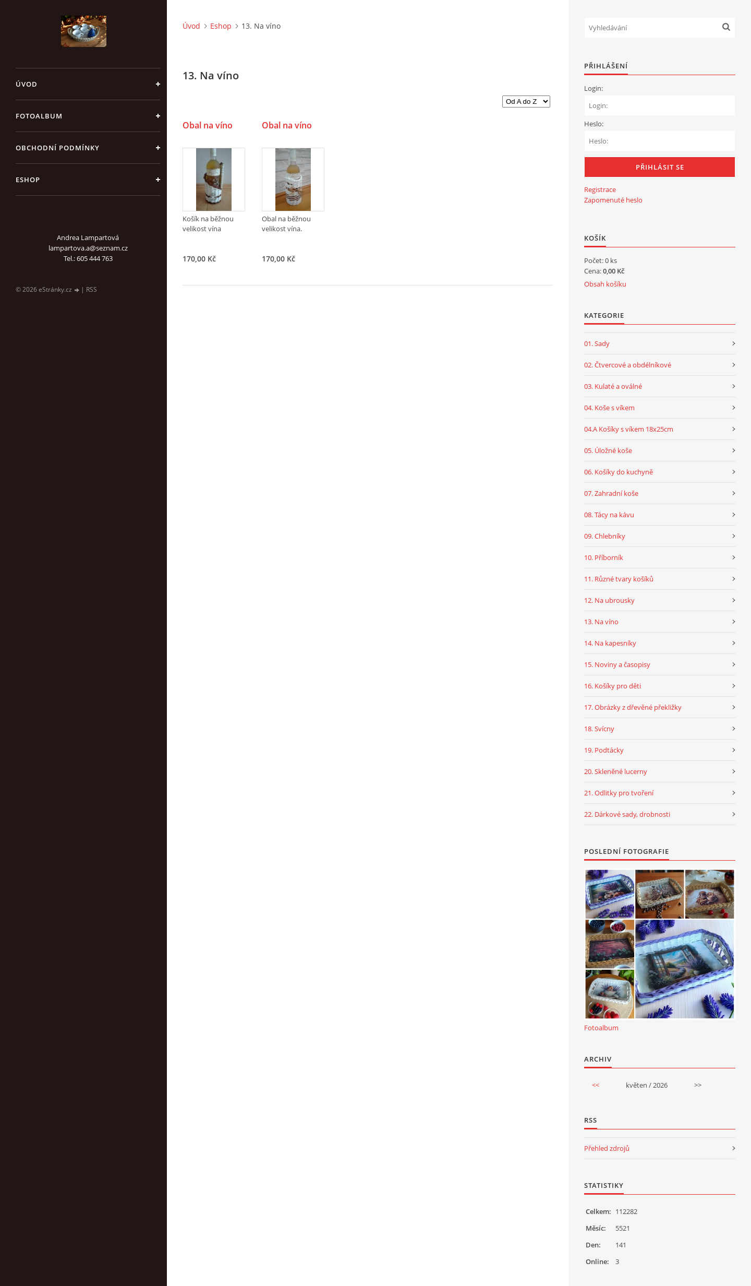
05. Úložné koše (608, 450)
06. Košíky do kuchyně (618, 472)
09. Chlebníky (604, 536)
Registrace (600, 189)
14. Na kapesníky (610, 643)
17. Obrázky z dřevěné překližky (633, 707)
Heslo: (593, 123)
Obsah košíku (605, 284)
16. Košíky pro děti (612, 685)
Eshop (28, 179)
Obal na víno (208, 125)
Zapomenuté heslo (613, 200)
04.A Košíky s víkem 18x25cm (628, 429)
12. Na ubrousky (609, 600)
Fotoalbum (39, 116)
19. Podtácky (604, 750)
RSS (91, 289)
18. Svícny (599, 728)
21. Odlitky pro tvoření (618, 792)
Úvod (27, 84)
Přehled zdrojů (606, 1148)
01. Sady (597, 343)
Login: (593, 88)
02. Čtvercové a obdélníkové (627, 365)
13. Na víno (601, 621)
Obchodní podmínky (58, 147)
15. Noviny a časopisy (617, 664)
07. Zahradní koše (611, 493)
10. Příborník (603, 557)
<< (595, 1085)
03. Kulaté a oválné (613, 386)
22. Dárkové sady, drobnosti (627, 814)
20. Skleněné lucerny (615, 771)
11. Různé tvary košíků (618, 579)
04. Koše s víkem (609, 407)
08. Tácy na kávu (609, 514)
